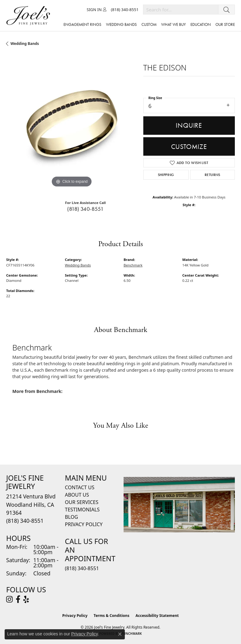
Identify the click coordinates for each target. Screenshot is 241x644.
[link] (125, 9)
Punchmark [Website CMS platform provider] (131, 633)
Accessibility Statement (157, 615)
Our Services (82, 502)
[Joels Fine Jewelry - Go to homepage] (29, 16)
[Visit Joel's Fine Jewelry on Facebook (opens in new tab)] (18, 599)
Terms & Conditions (111, 615)
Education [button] (200, 24)
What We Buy (173, 24)
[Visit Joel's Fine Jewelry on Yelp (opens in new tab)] (26, 599)
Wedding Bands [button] (121, 24)
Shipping (166, 174)
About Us (77, 494)
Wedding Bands (24, 43)
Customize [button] (189, 146)
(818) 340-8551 (85, 209)
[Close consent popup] (120, 634)
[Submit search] (226, 9)
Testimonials (82, 509)
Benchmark (133, 265)
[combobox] (181, 9)
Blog (71, 517)
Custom (149, 24)
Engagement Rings (82, 24)
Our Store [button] (225, 24)
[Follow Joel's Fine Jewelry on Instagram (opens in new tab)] (9, 599)
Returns (212, 174)
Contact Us (80, 487)
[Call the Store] (24, 520)
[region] (71, 123)
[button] (96, 9)
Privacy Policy (84, 524)
